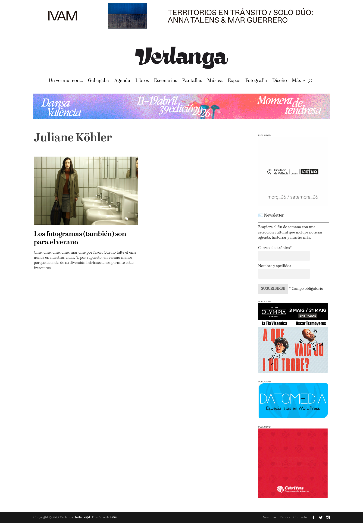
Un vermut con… (66, 81)
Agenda (122, 81)
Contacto (300, 517)
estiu (113, 517)
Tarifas (285, 517)
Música (215, 81)
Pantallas (192, 81)
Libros (142, 81)
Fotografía (256, 81)
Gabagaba (98, 81)
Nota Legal (83, 517)
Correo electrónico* (275, 248)
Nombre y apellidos (274, 266)
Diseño (279, 81)
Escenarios (165, 81)
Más (296, 81)
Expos (234, 81)
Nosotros (269, 517)
